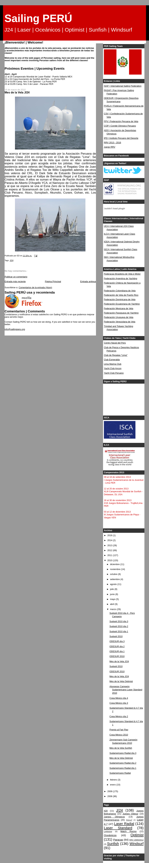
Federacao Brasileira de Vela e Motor (122, 274)
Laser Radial (124, 824)
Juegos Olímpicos (114, 817)
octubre (114, 574)
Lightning (108, 831)
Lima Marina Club (112, 364)
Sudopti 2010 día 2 (119, 626)
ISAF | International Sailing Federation (122, 86)
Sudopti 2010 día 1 (119, 631)
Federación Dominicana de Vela (119, 299)
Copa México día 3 (119, 703)
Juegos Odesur (130, 814)
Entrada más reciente (15, 281)
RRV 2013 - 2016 (112, 142)
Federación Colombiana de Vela (119, 290)
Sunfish (113, 844)
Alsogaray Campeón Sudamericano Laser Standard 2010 (126, 689)
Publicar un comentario (16, 277)
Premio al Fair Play (119, 729)
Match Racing (128, 831)
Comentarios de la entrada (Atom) (35, 287)
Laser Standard (118, 828)
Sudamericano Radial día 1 (123, 768)
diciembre (115, 564)
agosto (113, 584)
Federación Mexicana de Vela (118, 308)
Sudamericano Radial (120, 773)
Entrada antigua (88, 281)
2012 (110, 550)
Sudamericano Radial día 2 (123, 763)
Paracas (118, 839)
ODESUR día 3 (117, 641)
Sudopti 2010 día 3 (119, 621)
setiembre (115, 579)
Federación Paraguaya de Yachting (121, 313)
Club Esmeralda (112, 359)
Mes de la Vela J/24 (119, 661)
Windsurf (136, 844)
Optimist (137, 835)
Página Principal (53, 281)
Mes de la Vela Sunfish (121, 748)
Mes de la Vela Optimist (121, 681)
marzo (113, 609)
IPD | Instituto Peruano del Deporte (121, 138)
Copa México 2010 (119, 735)
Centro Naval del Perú (115, 343)
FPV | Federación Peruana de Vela (121, 121)
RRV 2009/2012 (136, 840)
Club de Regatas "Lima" (116, 355)
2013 (110, 545)
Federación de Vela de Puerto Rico (121, 295)
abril (112, 604)
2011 (110, 555)
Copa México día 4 (119, 698)
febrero (114, 780)
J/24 (11, 260)
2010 (110, 560)
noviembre (115, 569)
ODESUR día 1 (117, 651)
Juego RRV (109, 147)
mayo (113, 599)
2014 (110, 540)
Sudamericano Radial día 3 (123, 753)
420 (106, 811)
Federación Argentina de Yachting (120, 278)
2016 (110, 535)
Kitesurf (129, 820)
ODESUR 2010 (117, 656)
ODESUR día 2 (117, 646)
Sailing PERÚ (38, 18)
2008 (110, 796)
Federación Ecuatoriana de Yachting (122, 304)
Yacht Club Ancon (112, 368)
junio (112, 594)
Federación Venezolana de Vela (119, 322)
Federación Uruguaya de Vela (118, 317)
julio (112, 589)
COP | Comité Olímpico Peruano (120, 126)
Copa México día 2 (119, 716)
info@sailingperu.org (15, 329)
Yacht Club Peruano (114, 373)
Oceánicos (110, 835)
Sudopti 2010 (116, 636)
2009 (110, 791)
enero (113, 784)
